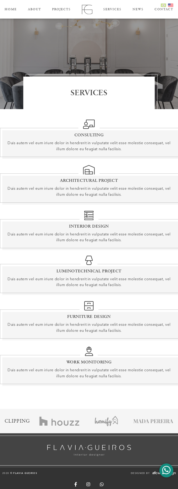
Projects (61, 9)
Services (112, 9)
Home (11, 9)
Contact (163, 9)
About (34, 9)
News (138, 9)
